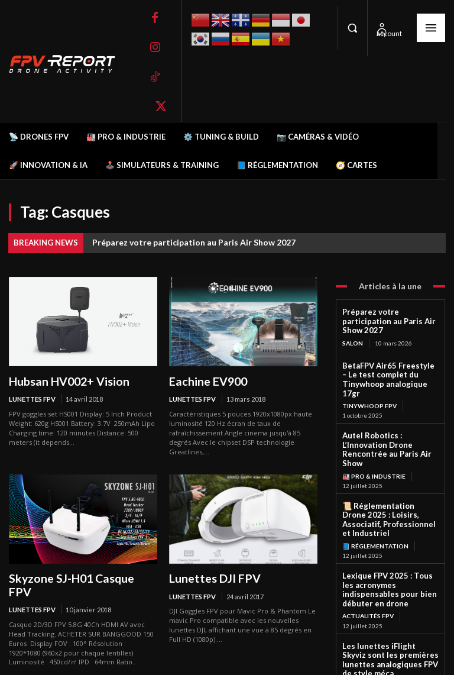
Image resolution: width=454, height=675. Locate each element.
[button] (352, 28)
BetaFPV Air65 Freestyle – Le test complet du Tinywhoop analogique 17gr (390, 363)
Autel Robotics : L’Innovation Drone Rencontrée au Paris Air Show (389, 421)
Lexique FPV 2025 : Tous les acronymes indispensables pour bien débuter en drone (387, 538)
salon (352, 332)
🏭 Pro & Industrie (373, 441)
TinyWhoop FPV (369, 383)
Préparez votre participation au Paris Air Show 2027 (194, 242)
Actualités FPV (368, 557)
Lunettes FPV (32, 398)
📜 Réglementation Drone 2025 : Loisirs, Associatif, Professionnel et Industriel (386, 479)
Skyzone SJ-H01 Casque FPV (78, 576)
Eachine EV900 (204, 380)
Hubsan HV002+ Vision (64, 380)
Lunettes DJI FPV (210, 576)
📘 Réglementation (375, 499)
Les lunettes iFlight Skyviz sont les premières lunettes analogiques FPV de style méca (387, 599)
